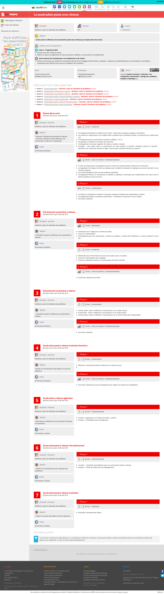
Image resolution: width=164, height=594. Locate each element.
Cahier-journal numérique (53, 575)
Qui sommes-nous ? (11, 577)
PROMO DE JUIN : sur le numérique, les (61, 2)
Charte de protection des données (96, 575)
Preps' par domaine (10, 25)
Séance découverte (51, 89)
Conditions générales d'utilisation (95, 573)
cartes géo (92, 2)
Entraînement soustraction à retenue (57, 91)
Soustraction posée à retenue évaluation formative (62, 96)
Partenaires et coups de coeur (133, 583)
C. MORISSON (125, 30)
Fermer (160, 1)
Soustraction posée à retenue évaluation (58, 104)
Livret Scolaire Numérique (53, 573)
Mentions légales (89, 571)
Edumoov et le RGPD (91, 577)
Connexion (127, 571)
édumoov (7, 580)
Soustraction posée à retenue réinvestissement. (61, 102)
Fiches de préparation (51, 577)
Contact (7, 575)
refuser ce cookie (123, 592)
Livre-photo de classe (51, 580)
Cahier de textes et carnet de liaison (56, 571)
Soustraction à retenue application (56, 99)
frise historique (114, 2)
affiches (81, 2)
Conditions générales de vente (94, 580)
